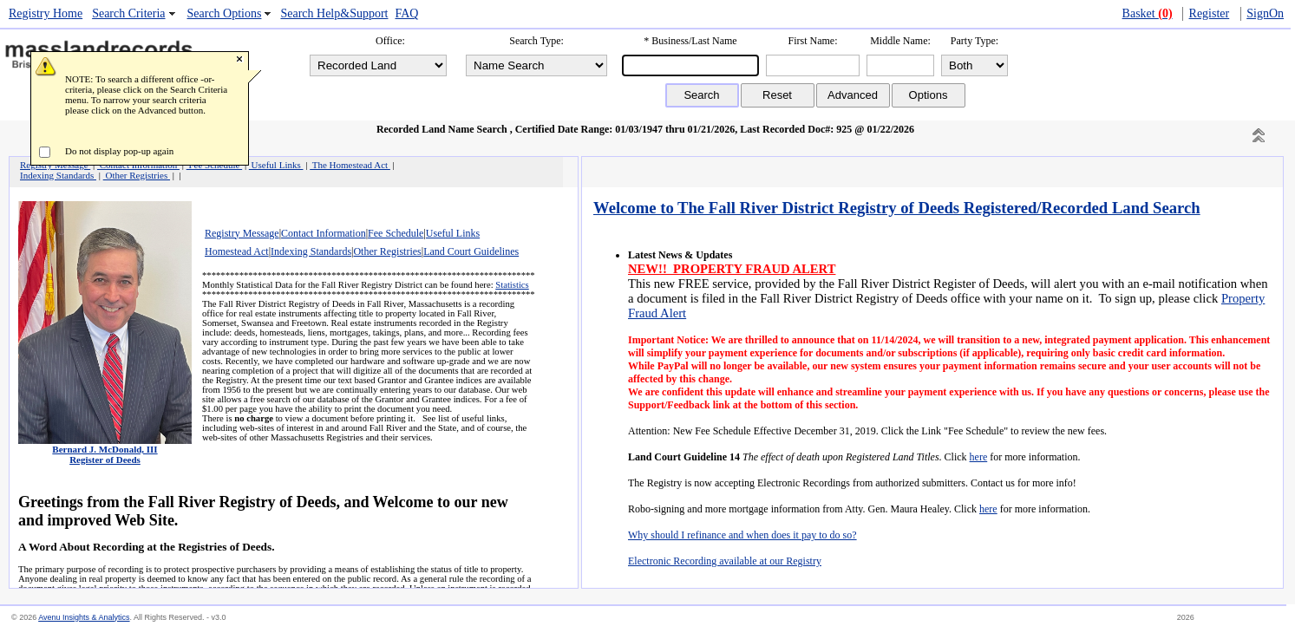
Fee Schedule (395, 233)
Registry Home (45, 13)
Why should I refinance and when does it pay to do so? (742, 535)
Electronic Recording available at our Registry (724, 561)
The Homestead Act (350, 165)
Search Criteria (128, 13)
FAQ (406, 13)
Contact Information (323, 233)
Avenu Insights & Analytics (83, 617)
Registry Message (242, 233)
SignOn (1265, 13)
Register (1209, 13)
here (979, 457)
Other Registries (387, 251)
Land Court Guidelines (471, 251)
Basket (1147, 13)
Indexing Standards (311, 251)
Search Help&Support (334, 13)
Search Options (224, 13)
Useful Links (453, 233)
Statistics (511, 285)
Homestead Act (237, 251)
